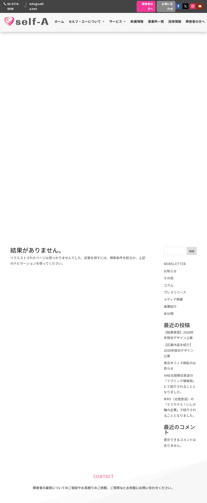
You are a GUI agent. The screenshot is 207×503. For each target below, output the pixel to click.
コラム (168, 81)
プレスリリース (175, 88)
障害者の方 (148, 444)
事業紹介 (170, 102)
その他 (168, 74)
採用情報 (174, 21)
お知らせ (170, 67)
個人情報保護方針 (95, 444)
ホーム (59, 21)
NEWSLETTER (175, 60)
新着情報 (137, 21)
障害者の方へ (147, 6)
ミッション (90, 418)
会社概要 (88, 434)
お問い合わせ (167, 6)
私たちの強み (91, 423)
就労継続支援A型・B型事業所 (161, 428)
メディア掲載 (173, 95)
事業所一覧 (156, 21)
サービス (115, 21)
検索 (192, 48)
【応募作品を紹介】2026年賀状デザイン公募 (179, 147)
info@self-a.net (36, 6)
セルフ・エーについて (85, 21)
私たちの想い (91, 428)
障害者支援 (148, 413)
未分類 (168, 109)
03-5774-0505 (13, 6)
